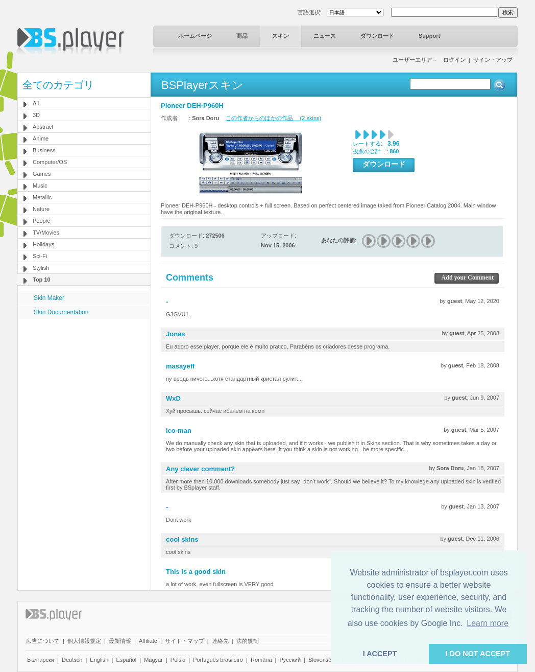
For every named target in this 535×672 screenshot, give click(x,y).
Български (40, 660)
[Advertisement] (84, 383)
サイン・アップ (493, 60)
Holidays (43, 244)
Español (126, 660)
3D (36, 115)
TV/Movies (46, 232)
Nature (41, 209)
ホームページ (195, 36)
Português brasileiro (218, 660)
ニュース (324, 36)
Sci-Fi (40, 256)
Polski (178, 660)
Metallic (42, 197)
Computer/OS (50, 162)
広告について (43, 641)
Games (42, 174)
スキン (280, 36)
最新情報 (120, 641)
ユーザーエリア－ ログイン (429, 60)
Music (40, 185)
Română (261, 660)
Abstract (43, 127)
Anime (40, 138)
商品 (242, 36)
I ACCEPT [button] (380, 654)
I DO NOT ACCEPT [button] (478, 654)
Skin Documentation (61, 312)
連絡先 (220, 641)
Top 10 (42, 279)
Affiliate (148, 641)
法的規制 (247, 641)
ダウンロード (377, 36)
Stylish (41, 268)
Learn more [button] (487, 623)
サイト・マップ (184, 641)
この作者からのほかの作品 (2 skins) (274, 118)
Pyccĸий (290, 660)
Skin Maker (49, 298)
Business (44, 150)
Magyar (153, 660)
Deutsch (72, 660)
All (36, 103)
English (99, 660)
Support (429, 36)
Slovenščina (323, 660)
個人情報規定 (84, 641)
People (41, 221)
